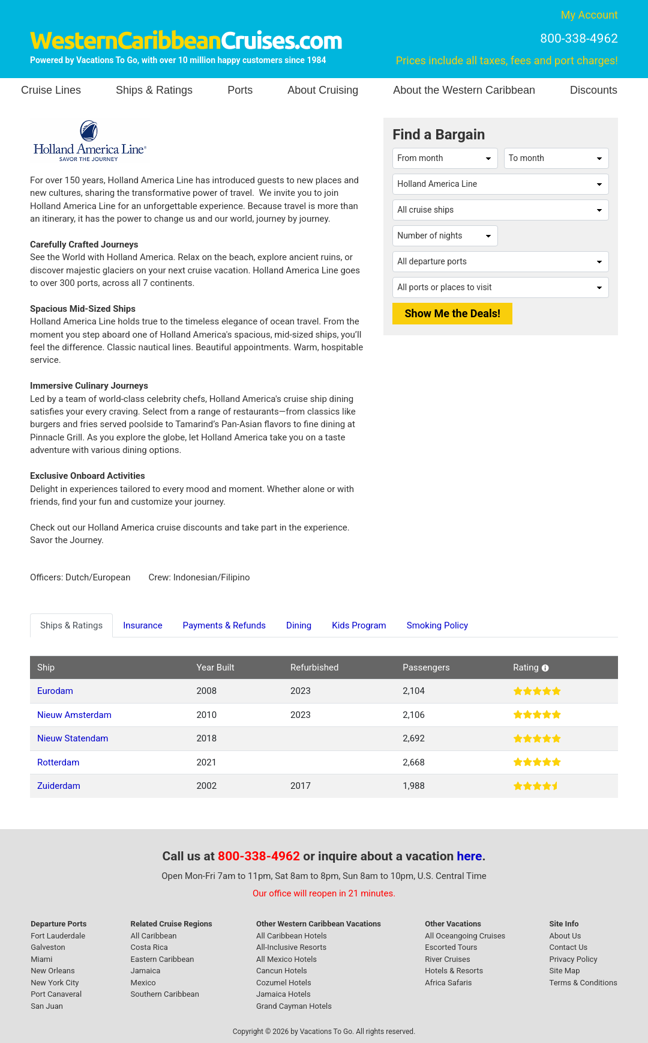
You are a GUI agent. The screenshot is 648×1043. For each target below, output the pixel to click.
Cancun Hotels (281, 970)
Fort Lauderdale (58, 935)
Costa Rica (149, 947)
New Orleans (53, 970)
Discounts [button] (593, 90)
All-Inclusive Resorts (291, 947)
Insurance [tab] (142, 625)
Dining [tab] (298, 625)
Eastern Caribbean (162, 959)
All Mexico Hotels (286, 959)
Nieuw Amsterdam (74, 715)
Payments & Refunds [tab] (224, 625)
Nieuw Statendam (72, 738)
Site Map (565, 970)
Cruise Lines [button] (51, 90)
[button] (545, 667)
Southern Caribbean (165, 994)
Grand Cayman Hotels (294, 1006)
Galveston (48, 947)
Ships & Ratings (154, 90)
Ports (240, 90)
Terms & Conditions (583, 982)
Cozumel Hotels (283, 982)
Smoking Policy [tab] (437, 625)
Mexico (143, 982)
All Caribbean (154, 935)
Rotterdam (58, 762)
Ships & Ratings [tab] (71, 625)
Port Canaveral (56, 994)
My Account (589, 14)
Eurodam (55, 691)
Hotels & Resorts (454, 970)
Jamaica (146, 970)
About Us (565, 935)
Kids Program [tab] (359, 625)
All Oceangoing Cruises (465, 935)
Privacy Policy (574, 959)
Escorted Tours (451, 947)
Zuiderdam (58, 785)
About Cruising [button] (322, 90)
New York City (55, 982)
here (469, 856)
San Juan (47, 1006)
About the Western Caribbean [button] (464, 90)
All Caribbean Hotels (291, 935)
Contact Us (569, 947)
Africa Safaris (448, 982)
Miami (41, 959)
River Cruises (447, 959)
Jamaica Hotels (283, 994)
